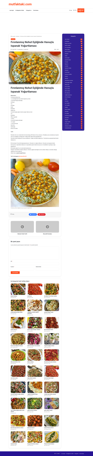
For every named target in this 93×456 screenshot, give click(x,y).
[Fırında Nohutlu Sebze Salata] (18, 305)
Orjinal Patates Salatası (49, 427)
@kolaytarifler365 (23, 156)
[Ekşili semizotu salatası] (34, 403)
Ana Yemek (67, 39)
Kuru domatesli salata (48, 329)
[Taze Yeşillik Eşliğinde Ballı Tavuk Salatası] (18, 403)
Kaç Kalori (67, 123)
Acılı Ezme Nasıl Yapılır (49, 378)
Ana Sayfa (12, 10)
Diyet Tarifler (67, 88)
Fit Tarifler (67, 113)
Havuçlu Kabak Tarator (48, 312)
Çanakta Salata (14, 443)
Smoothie (67, 117)
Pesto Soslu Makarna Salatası (17, 345)
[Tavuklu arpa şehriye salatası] (51, 387)
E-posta (12, 266)
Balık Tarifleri (67, 90)
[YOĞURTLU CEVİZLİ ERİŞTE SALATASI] (34, 305)
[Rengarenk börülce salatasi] (34, 437)
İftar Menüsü (67, 92)
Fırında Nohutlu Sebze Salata (16, 312)
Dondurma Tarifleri (68, 115)
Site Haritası (35, 10)
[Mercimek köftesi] (34, 420)
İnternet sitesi (38, 266)
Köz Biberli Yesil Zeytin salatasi (50, 296)
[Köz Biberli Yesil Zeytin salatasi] (51, 289)
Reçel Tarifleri (67, 109)
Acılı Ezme (29, 296)
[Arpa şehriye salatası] (34, 371)
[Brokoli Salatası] (18, 289)
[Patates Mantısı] (18, 322)
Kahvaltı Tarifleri (68, 68)
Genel (66, 99)
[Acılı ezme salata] (18, 371)
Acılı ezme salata (14, 378)
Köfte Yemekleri (68, 51)
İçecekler (66, 111)
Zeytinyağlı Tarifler (68, 82)
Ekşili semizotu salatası (32, 410)
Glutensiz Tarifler (68, 125)
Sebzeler (66, 119)
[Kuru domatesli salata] (51, 322)
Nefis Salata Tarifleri (48, 410)
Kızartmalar (67, 72)
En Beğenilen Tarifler (20, 10)
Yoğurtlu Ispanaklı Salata (32, 394)
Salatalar (17, 36)
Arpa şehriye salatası (31, 378)
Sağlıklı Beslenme (68, 94)
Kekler (66, 55)
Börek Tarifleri (67, 45)
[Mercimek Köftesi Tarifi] (18, 355)
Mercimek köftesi (31, 427)
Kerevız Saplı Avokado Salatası (33, 329)
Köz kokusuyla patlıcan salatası (17, 427)
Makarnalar (67, 84)
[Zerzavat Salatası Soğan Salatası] (18, 387)
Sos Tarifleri (67, 103)
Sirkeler (66, 107)
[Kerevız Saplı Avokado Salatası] (34, 322)
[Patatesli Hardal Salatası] (51, 437)
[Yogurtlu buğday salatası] (51, 339)
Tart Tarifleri (67, 105)
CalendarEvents (68, 127)
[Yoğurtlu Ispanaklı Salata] (34, 387)
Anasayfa (13, 36)
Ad (11, 261)
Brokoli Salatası (14, 296)
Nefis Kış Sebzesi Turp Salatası (33, 345)
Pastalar (66, 61)
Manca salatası (30, 361)
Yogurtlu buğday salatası (49, 345)
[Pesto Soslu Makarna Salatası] (18, 339)
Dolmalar (66, 101)
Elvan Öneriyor (68, 96)
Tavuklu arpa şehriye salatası (50, 394)
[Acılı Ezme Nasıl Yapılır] (51, 371)
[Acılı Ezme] (34, 289)
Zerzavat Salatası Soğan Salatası (17, 394)
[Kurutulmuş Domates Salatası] (51, 355)
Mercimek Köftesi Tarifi (15, 361)
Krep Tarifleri (67, 86)
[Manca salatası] (34, 355)
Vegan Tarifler (67, 121)
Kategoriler (28, 10)
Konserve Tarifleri (68, 74)
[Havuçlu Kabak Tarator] (51, 305)
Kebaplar (66, 70)
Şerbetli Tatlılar (68, 59)
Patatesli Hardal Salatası (49, 443)
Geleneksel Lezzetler (69, 80)
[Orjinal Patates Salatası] (51, 420)
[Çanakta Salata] (18, 437)
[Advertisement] (46, 23)
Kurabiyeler (67, 41)
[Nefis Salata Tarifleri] (51, 403)
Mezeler (66, 78)
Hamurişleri (67, 57)
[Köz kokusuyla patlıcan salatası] (18, 420)
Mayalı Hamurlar (68, 43)
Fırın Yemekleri (68, 47)
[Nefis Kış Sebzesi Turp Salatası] (34, 339)
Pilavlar (66, 76)
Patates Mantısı (14, 329)
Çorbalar (66, 66)
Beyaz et (66, 63)
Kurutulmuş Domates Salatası (50, 361)
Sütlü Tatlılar (67, 49)
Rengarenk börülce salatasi (32, 443)
